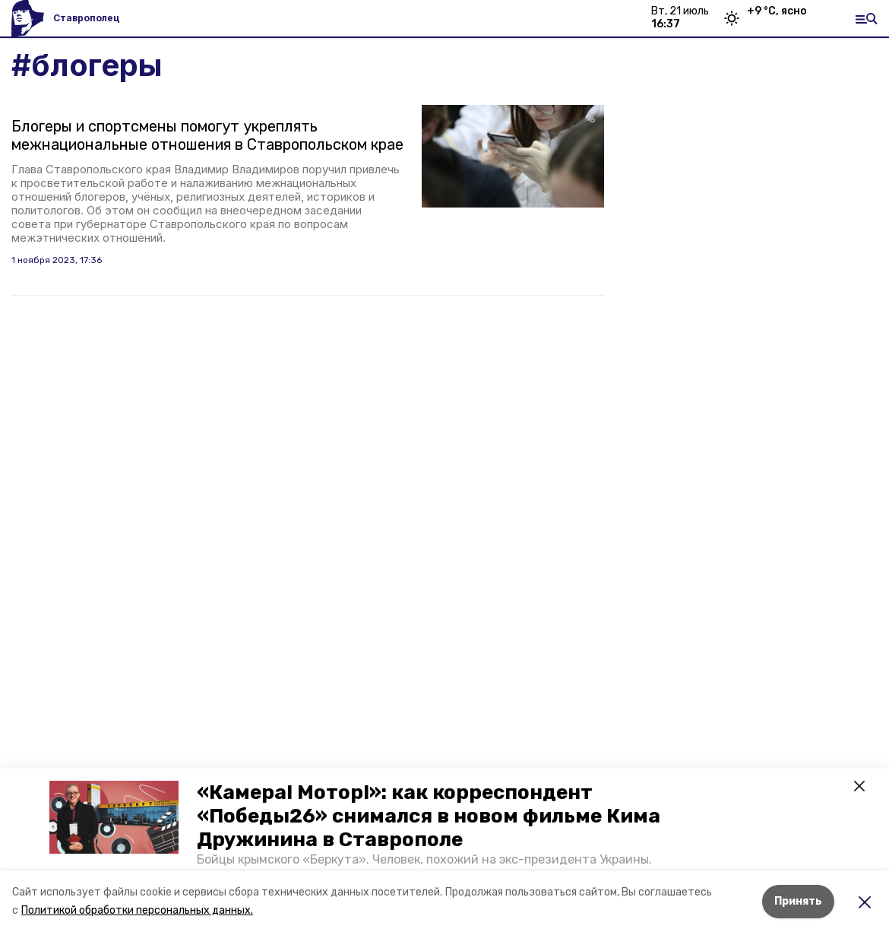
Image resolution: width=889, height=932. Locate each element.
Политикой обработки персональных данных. (137, 910)
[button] (114, 817)
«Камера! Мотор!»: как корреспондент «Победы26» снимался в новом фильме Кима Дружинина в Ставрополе (428, 816)
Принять (798, 901)
